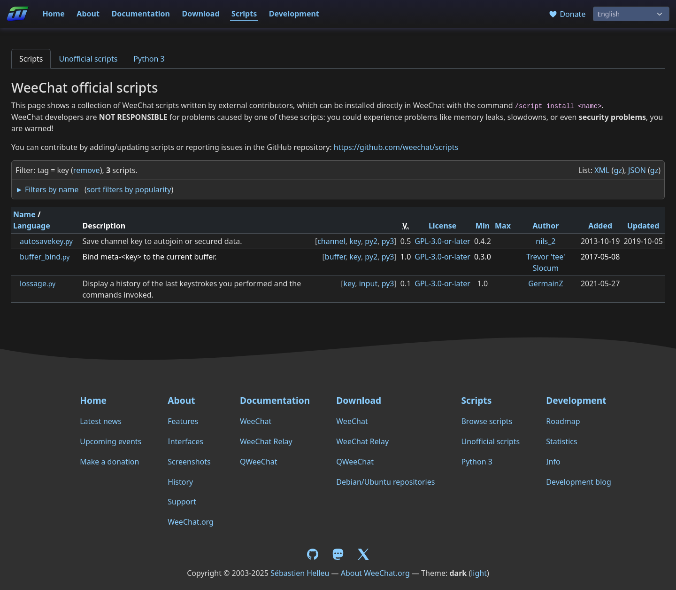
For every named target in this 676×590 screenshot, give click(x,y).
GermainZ (545, 283)
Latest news (101, 421)
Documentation (140, 13)
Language (31, 225)
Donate (566, 14)
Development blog (578, 482)
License (443, 225)
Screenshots (189, 461)
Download (201, 13)
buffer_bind (44, 257)
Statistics (561, 441)
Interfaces (185, 441)
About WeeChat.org (375, 573)
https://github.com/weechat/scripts (396, 147)
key (355, 241)
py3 (388, 241)
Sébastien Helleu (299, 573)
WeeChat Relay (266, 441)
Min (483, 225)
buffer (335, 257)
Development (294, 13)
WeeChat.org (191, 522)
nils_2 (545, 241)
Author (545, 225)
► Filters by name (46, 189)
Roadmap (563, 421)
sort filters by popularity (129, 189)
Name (24, 214)
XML (601, 170)
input (368, 283)
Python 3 (148, 59)
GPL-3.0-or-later (442, 241)
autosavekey (46, 241)
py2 (371, 241)
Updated (643, 225)
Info (553, 461)
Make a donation (109, 461)
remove (86, 170)
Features (183, 421)
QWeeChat (258, 461)
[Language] (631, 14)
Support (182, 501)
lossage (37, 283)
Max (503, 225)
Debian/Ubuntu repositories (385, 482)
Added (600, 225)
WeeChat (255, 421)
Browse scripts (486, 421)
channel (331, 241)
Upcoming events (110, 441)
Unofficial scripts (88, 59)
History (180, 482)
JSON (637, 170)
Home (53, 13)
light (479, 573)
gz (618, 170)
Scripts (244, 13)
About (88, 13)
